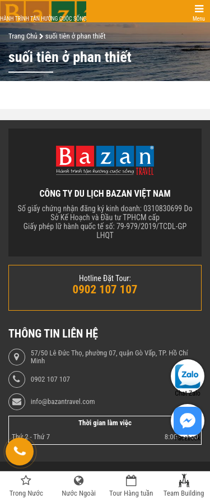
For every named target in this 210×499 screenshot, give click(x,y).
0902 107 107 (50, 379)
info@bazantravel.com (63, 402)
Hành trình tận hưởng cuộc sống (43, 19)
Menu (199, 19)
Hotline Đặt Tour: (105, 278)
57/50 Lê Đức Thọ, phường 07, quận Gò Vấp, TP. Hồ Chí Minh (109, 357)
